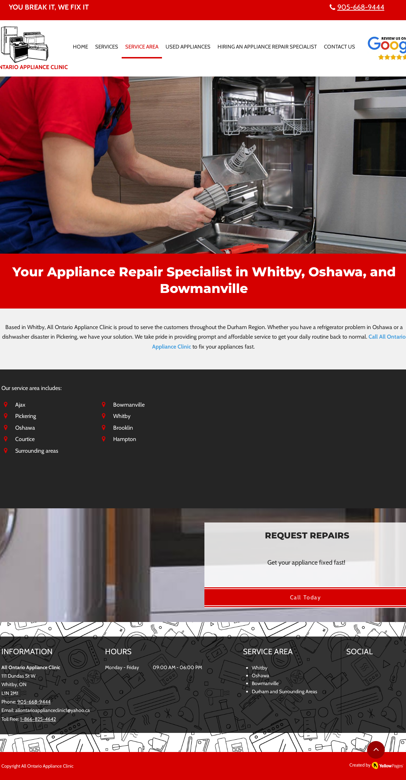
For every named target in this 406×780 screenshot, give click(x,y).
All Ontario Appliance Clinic (47, 766)
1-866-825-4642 (38, 719)
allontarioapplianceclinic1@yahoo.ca (52, 710)
